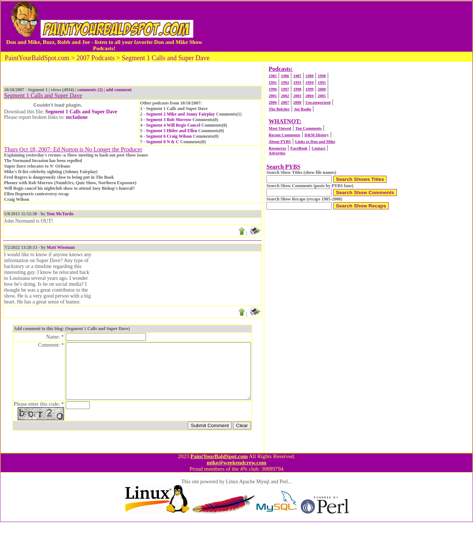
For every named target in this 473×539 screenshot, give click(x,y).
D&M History (316, 135)
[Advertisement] (337, 26)
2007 (285, 102)
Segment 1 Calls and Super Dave (81, 111)
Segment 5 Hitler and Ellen (171, 130)
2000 (322, 89)
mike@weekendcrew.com (236, 480)
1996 (273, 89)
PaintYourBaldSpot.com (219, 473)
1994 (310, 82)
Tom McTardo (59, 213)
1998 (297, 89)
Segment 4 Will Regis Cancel (173, 125)
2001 (273, 95)
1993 (297, 82)
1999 (310, 89)
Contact (318, 148)
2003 (297, 95)
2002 (285, 95)
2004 (310, 95)
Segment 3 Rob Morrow (168, 119)
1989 (310, 75)
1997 (285, 89)
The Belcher (279, 109)
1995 (322, 82)
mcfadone (77, 117)
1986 (285, 75)
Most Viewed (280, 128)
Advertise (277, 153)
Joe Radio (302, 109)
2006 (273, 102)
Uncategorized (318, 102)
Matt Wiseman (61, 247)
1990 (322, 75)
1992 (285, 82)
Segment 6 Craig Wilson (169, 136)
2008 (297, 102)
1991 (273, 82)
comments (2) (90, 89)
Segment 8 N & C (162, 141)
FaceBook (298, 148)
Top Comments (308, 128)
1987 (297, 75)
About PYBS (280, 141)
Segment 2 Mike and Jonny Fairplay (180, 114)
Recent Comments (284, 135)
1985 (273, 75)
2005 (322, 95)
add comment (119, 89)
